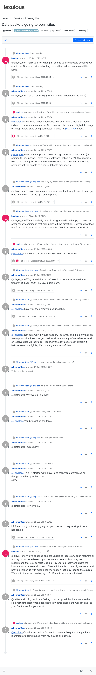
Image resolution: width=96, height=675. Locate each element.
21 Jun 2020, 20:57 (43, 304)
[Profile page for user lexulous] (5, 60)
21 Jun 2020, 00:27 (43, 186)
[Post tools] (91, 77)
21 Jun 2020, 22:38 (43, 330)
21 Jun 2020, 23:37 (43, 367)
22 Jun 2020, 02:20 (43, 416)
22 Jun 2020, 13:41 (42, 595)
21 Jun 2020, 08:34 (43, 249)
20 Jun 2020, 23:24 (43, 117)
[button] (4, 671)
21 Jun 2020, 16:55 (42, 275)
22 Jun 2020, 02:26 (43, 468)
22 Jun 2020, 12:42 (37, 551)
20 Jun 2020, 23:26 (43, 150)
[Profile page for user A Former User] (5, 93)
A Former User (22, 53)
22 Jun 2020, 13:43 (43, 628)
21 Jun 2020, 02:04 (37, 216)
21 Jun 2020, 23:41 (42, 390)
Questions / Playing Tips (26, 31)
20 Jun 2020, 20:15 (43, 91)
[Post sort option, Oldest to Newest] (5, 40)
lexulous (15, 58)
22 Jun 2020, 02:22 (43, 442)
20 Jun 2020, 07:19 (37, 58)
